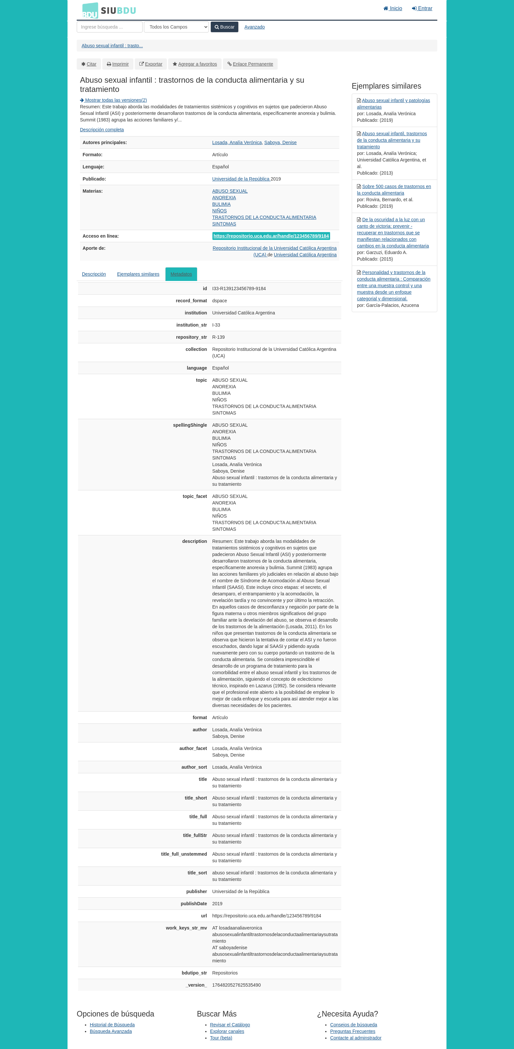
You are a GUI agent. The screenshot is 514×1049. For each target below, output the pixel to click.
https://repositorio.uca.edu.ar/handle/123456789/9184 (271, 236)
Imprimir (120, 64)
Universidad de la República (241, 179)
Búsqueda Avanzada (111, 1031)
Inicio (393, 8)
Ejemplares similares (138, 274)
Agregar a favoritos (197, 64)
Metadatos (181, 274)
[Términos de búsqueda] (110, 26)
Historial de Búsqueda (112, 1024)
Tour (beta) (221, 1037)
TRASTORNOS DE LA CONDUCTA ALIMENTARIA (264, 217)
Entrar (422, 8)
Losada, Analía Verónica (237, 142)
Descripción (94, 274)
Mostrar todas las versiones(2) (113, 100)
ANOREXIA (224, 197)
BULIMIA (221, 204)
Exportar (153, 64)
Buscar (224, 27)
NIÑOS (219, 210)
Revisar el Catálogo (230, 1024)
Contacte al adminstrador (355, 1037)
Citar (92, 64)
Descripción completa (102, 129)
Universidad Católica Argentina (305, 254)
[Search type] (176, 26)
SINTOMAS (224, 223)
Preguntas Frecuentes (352, 1031)
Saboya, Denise (280, 142)
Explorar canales (227, 1031)
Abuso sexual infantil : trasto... (112, 45)
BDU (88, 10)
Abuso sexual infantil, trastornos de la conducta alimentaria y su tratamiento (392, 140)
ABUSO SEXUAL (230, 191)
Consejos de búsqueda (353, 1024)
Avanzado (255, 27)
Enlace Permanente (253, 64)
